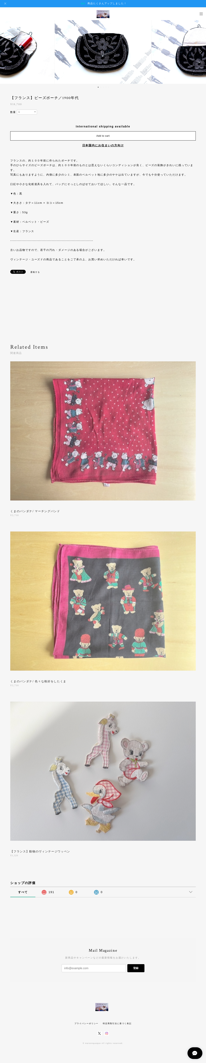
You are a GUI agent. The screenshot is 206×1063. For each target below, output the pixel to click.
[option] (103, 51)
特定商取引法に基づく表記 (117, 1023)
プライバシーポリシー (86, 1023)
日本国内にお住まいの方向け (103, 145)
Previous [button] (6, 52)
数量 (13, 112)
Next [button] (200, 52)
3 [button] (103, 87)
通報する (35, 272)
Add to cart (103, 135)
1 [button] (98, 87)
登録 (135, 968)
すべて (23, 892)
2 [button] (100, 87)
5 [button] (108, 87)
